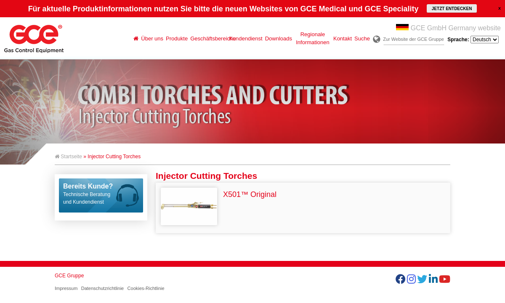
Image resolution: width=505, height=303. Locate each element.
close (499, 8)
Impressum (66, 288)
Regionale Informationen (313, 38)
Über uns (152, 38)
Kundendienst (246, 38)
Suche (362, 38)
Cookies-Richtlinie (146, 288)
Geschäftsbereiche (209, 38)
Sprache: (473, 39)
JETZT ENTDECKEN (452, 8)
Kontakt (342, 38)
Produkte (177, 38)
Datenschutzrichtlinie (102, 288)
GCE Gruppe (69, 276)
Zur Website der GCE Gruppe (413, 39)
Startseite (68, 156)
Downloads (278, 38)
